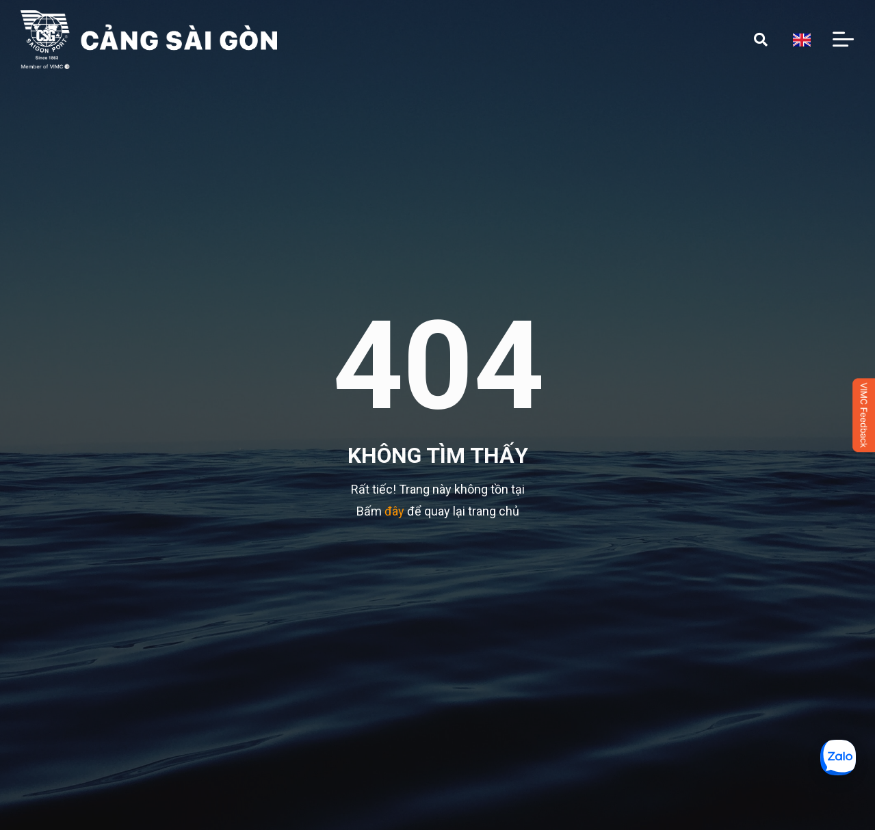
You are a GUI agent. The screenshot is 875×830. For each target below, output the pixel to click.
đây (394, 511)
